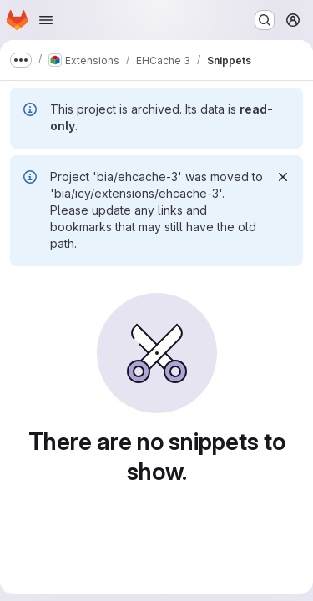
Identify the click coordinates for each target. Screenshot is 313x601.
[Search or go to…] (265, 20)
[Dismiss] (283, 177)
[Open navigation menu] (46, 20)
